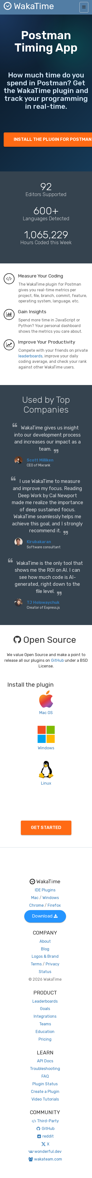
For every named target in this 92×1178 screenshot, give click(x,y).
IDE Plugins (45, 890)
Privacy (52, 964)
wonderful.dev (45, 1151)
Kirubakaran (39, 541)
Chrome (36, 905)
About (45, 941)
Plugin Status (45, 1084)
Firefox (54, 905)
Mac (35, 897)
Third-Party (45, 1121)
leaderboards (30, 356)
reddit (45, 1136)
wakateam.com (45, 1159)
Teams (45, 1024)
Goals (45, 1008)
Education (45, 1031)
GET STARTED (46, 827)
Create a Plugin (45, 1091)
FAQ (45, 1076)
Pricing (45, 1039)
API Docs (45, 1061)
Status (45, 971)
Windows (50, 897)
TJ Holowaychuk (43, 602)
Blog (45, 949)
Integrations (45, 1016)
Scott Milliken (40, 460)
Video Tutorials (45, 1099)
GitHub (57, 660)
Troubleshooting (45, 1068)
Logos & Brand (45, 956)
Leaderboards (45, 1001)
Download (45, 916)
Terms (36, 964)
